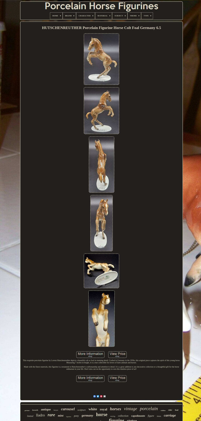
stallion (163, 410)
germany (87, 415)
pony (76, 415)
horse (101, 414)
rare (51, 414)
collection (123, 415)
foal (176, 410)
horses (115, 408)
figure (151, 415)
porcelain (149, 408)
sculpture (81, 410)
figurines (68, 416)
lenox (159, 416)
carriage (170, 415)
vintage (130, 408)
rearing (112, 416)
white (92, 409)
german (27, 410)
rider (170, 410)
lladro (40, 415)
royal (103, 409)
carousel (68, 409)
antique (46, 409)
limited (30, 416)
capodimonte (138, 415)
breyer (56, 410)
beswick (35, 410)
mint (61, 415)
